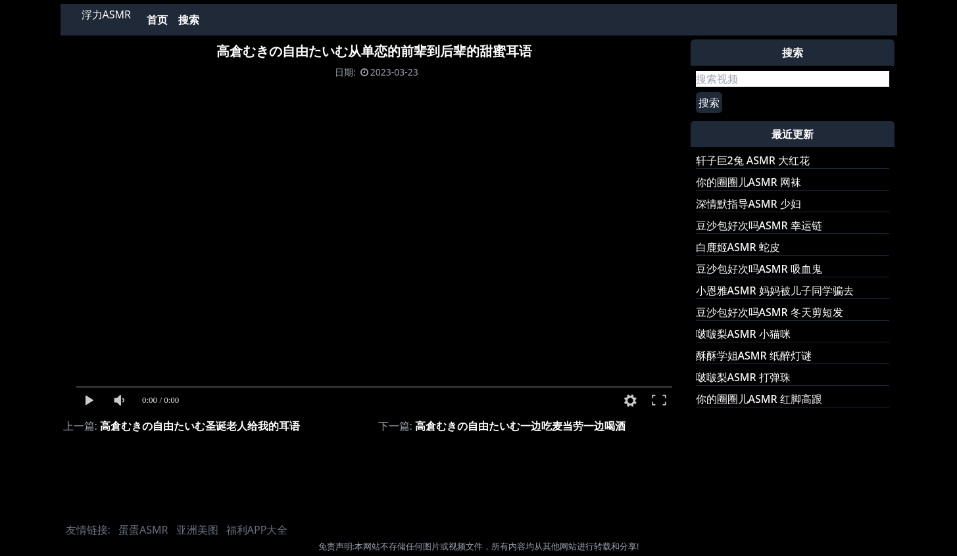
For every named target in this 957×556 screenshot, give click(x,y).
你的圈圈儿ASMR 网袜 (748, 182)
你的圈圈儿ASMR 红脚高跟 (759, 399)
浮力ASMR (106, 14)
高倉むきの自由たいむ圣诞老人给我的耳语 (200, 426)
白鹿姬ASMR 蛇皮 (738, 247)
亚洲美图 (197, 529)
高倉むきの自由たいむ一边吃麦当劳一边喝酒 (520, 426)
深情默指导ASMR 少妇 (748, 204)
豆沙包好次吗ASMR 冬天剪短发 (769, 312)
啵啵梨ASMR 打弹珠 (743, 377)
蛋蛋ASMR (143, 529)
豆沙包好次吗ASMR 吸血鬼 (759, 269)
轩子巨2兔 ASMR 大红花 (753, 160)
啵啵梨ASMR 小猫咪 (743, 334)
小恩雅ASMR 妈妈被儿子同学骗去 (775, 290)
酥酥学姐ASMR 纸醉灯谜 (754, 355)
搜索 (188, 19)
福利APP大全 (257, 529)
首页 (157, 19)
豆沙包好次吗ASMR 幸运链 (759, 225)
